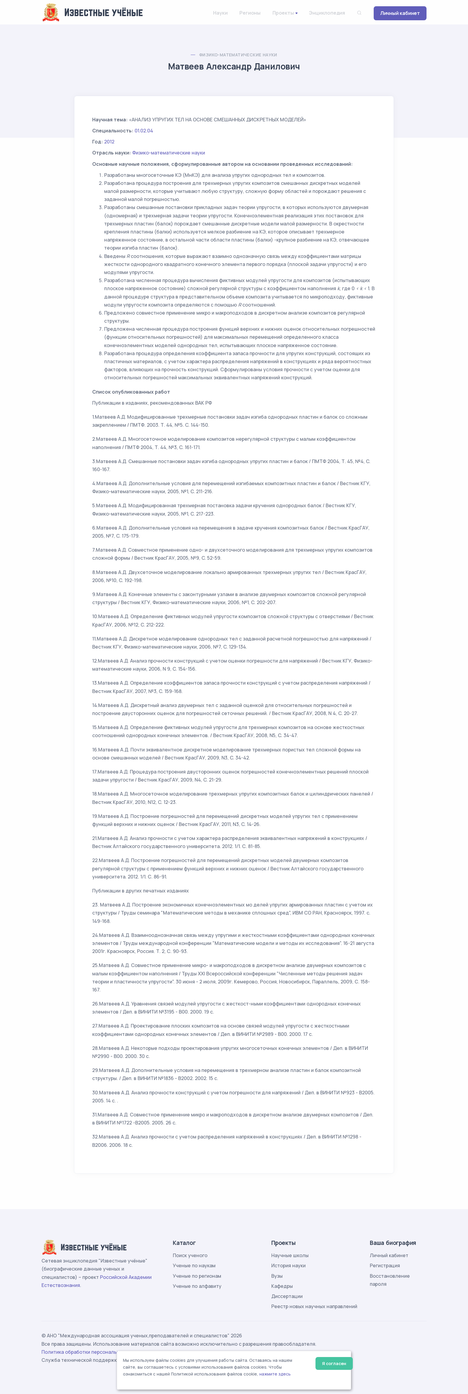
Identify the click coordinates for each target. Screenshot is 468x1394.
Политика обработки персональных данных (93, 1352)
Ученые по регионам (197, 1276)
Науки (220, 13)
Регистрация (385, 1265)
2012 (109, 141)
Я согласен (334, 1363)
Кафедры (282, 1286)
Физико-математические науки (238, 55)
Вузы (277, 1276)
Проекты (283, 13)
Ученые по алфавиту (197, 1286)
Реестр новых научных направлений (314, 1306)
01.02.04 (144, 130)
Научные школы (290, 1255)
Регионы (250, 13)
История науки (288, 1265)
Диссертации (287, 1296)
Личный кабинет (400, 13)
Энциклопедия (327, 13)
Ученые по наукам (194, 1265)
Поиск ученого (190, 1255)
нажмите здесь (275, 1374)
